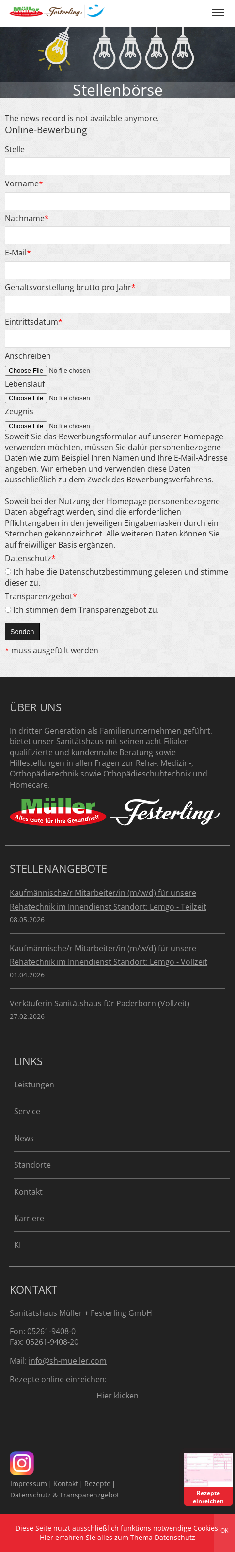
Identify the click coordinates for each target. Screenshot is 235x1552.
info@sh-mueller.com (68, 1360)
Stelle (15, 149)
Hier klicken (117, 1395)
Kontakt (28, 1191)
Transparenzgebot (41, 596)
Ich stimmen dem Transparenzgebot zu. (82, 610)
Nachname (27, 218)
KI (17, 1245)
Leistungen (34, 1084)
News (24, 1138)
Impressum (28, 1483)
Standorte (32, 1164)
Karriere (29, 1218)
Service (27, 1111)
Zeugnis (19, 411)
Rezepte (97, 1483)
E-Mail (18, 252)
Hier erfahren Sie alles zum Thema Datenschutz (117, 1537)
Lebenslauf (25, 384)
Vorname (24, 183)
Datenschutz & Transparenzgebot (64, 1494)
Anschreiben (28, 356)
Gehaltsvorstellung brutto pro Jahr (70, 287)
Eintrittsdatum (34, 321)
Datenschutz (30, 558)
